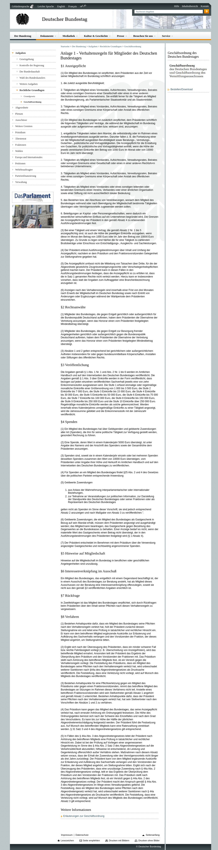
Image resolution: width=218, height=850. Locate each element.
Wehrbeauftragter (24, 169)
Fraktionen (20, 144)
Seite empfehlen (91, 840)
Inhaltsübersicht (190, 6)
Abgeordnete (21, 107)
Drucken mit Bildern (119, 840)
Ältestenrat (20, 138)
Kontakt (205, 6)
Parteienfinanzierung (25, 175)
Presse (120, 35)
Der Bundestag (22, 35)
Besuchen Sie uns (143, 35)
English (61, 6)
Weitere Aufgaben (28, 84)
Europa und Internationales (28, 157)
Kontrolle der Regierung (31, 65)
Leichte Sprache (46, 6)
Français (72, 6)
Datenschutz (82, 835)
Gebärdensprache (20, 6)
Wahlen (19, 151)
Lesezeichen (67, 840)
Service (166, 35)
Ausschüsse (21, 120)
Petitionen (20, 163)
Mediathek (69, 35)
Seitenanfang (153, 835)
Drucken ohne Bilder (148, 840)
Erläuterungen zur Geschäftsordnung (84, 816)
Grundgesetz (29, 96)
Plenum (19, 113)
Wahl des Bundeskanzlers (32, 77)
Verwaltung (21, 182)
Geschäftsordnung (32, 102)
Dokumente (47, 35)
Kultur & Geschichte (96, 35)
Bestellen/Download (181, 89)
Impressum (67, 835)
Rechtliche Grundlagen (31, 90)
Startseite (65, 46)
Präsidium (20, 132)
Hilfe (176, 6)
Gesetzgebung (26, 59)
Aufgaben (20, 53)
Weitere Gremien (24, 126)
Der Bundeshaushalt (29, 71)
